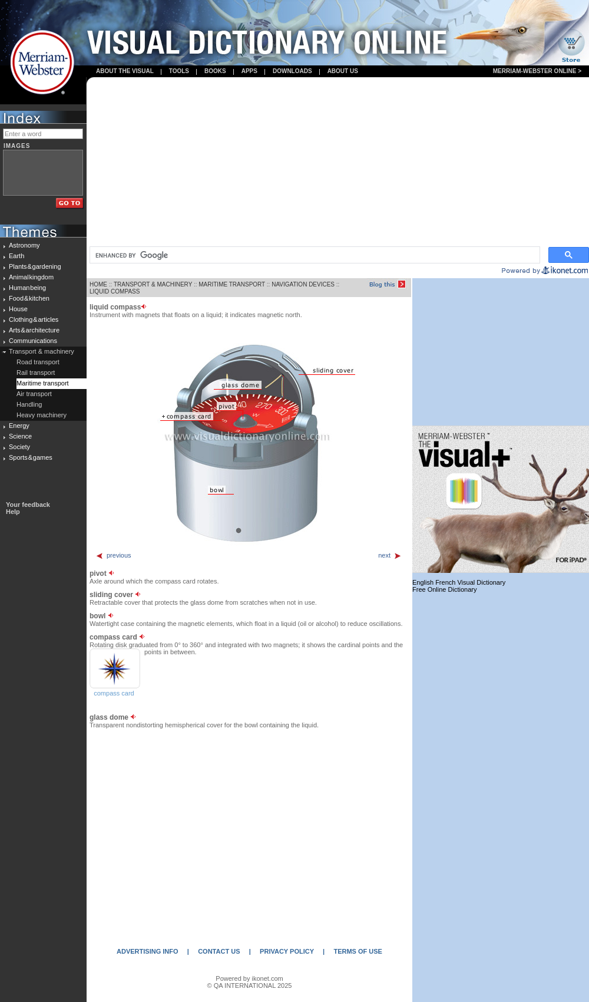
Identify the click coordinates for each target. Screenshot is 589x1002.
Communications (33, 340)
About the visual (125, 71)
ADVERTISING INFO (147, 951)
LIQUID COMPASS (115, 291)
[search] (313, 255)
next (390, 555)
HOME (98, 284)
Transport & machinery (41, 351)
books (215, 71)
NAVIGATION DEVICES (303, 284)
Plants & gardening (35, 266)
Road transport (37, 361)
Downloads (292, 71)
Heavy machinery (41, 414)
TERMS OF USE (357, 951)
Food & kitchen (29, 298)
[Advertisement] (338, 162)
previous (113, 555)
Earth (16, 255)
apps (249, 71)
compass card (114, 693)
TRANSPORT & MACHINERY (153, 284)
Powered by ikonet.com (249, 978)
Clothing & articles (33, 319)
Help (13, 511)
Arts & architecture (34, 330)
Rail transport (35, 372)
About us (342, 71)
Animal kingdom (31, 277)
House (18, 308)
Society (19, 446)
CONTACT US (219, 951)
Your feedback (28, 504)
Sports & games (30, 457)
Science (20, 436)
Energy (19, 425)
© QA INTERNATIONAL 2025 (249, 985)
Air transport (34, 393)
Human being (27, 287)
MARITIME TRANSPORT (231, 284)
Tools (179, 71)
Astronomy (24, 245)
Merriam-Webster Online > (537, 71)
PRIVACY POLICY (287, 951)
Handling (29, 404)
